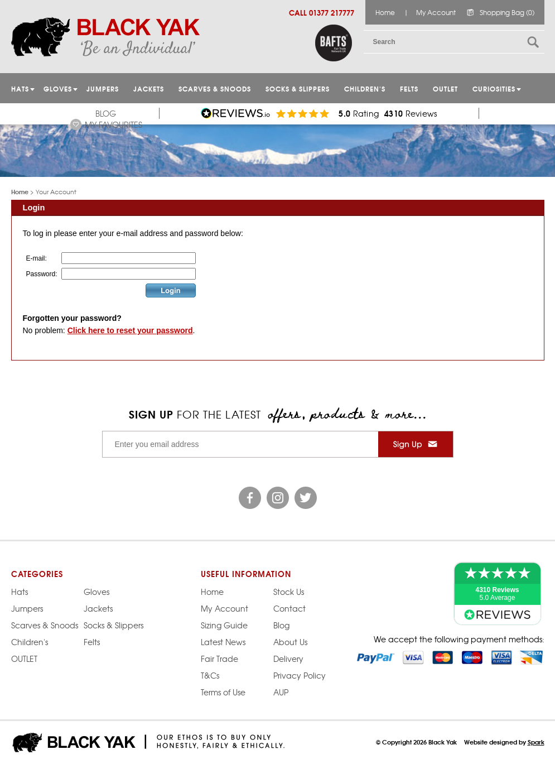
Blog (105, 113)
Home (385, 12)
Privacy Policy (299, 675)
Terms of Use (223, 692)
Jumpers (27, 608)
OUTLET (445, 88)
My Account (436, 12)
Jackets (148, 88)
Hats (19, 591)
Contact (289, 608)
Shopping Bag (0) (507, 12)
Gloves (96, 591)
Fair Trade (219, 658)
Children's (364, 88)
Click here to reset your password (130, 330)
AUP (280, 692)
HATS (20, 88)
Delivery (288, 658)
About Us (290, 641)
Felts (409, 88)
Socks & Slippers (298, 88)
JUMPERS (102, 88)
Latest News (223, 641)
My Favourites (113, 124)
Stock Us (288, 591)
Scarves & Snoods (214, 88)
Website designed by (504, 742)
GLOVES (58, 88)
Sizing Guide (224, 625)
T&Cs (210, 675)
